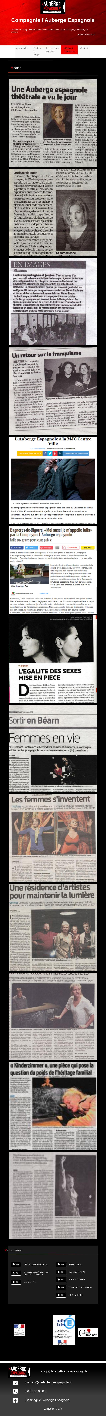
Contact (84, 48)
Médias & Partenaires (69, 50)
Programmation (21, 48)
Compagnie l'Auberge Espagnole (48, 1400)
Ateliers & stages (37, 51)
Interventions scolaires (52, 50)
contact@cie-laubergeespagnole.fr (48, 1382)
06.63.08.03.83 (36, 1391)
